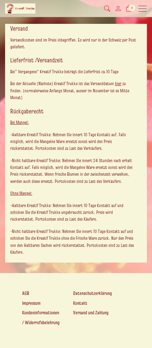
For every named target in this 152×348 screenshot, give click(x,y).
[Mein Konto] (118, 8)
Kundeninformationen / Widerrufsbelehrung (41, 317)
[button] (107, 8)
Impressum (31, 303)
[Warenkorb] (129, 8)
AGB (25, 293)
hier (118, 83)
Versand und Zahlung (90, 312)
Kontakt (80, 303)
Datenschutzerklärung (92, 293)
